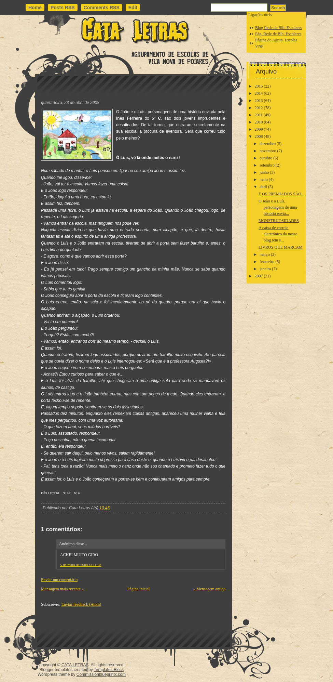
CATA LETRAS (75, 665)
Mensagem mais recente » (62, 589)
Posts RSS (63, 7)
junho (264, 172)
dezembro (268, 143)
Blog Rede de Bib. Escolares (278, 27)
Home (35, 7)
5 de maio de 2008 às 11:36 (80, 565)
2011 (259, 115)
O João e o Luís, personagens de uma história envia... (278, 207)
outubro (266, 158)
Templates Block (109, 669)
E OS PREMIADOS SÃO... (281, 194)
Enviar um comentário (59, 579)
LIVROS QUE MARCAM (281, 247)
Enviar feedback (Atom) (81, 604)
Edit (132, 7)
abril (263, 186)
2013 (259, 100)
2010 (259, 122)
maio (264, 179)
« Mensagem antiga (209, 589)
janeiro (265, 268)
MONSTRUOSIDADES (279, 220)
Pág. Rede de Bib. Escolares (278, 33)
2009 (259, 129)
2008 (259, 136)
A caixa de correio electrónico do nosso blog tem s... (278, 233)
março (265, 254)
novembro (268, 150)
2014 (259, 93)
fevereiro (267, 261)
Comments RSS (102, 7)
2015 (259, 86)
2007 (259, 276)
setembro (267, 165)
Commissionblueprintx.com (101, 674)
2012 (259, 107)
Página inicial (138, 589)
